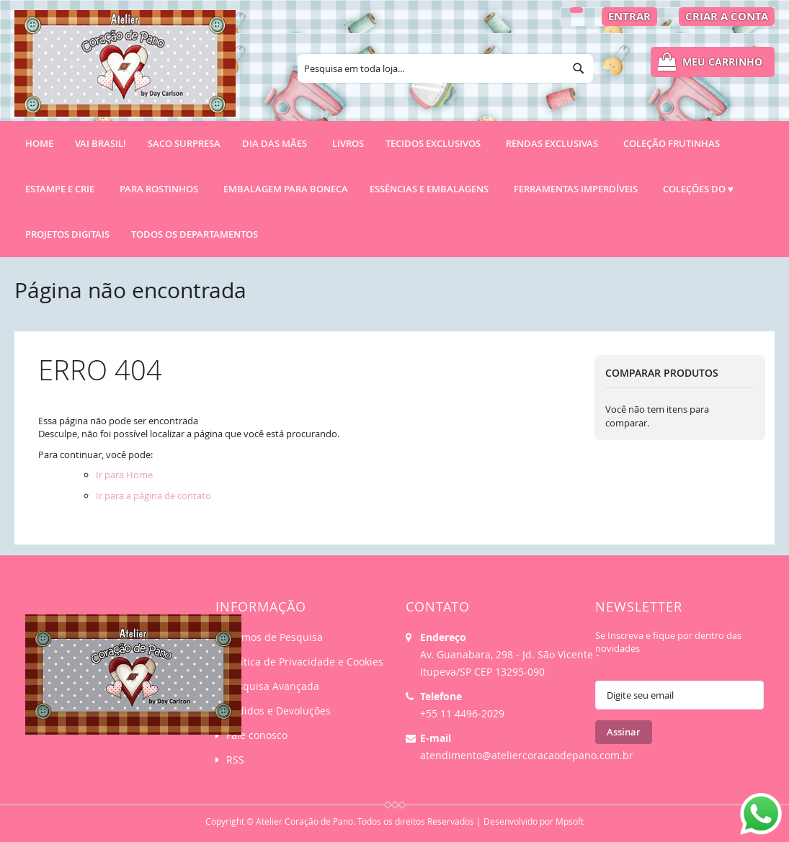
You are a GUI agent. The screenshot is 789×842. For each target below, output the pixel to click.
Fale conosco (256, 735)
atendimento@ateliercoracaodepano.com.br (526, 755)
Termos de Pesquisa (274, 637)
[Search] (578, 68)
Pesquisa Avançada (272, 686)
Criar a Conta (726, 16)
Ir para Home (124, 474)
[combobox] (445, 68)
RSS (235, 759)
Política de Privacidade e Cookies (304, 661)
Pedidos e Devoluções (278, 710)
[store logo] (125, 70)
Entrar (629, 16)
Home (39, 143)
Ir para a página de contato (153, 495)
